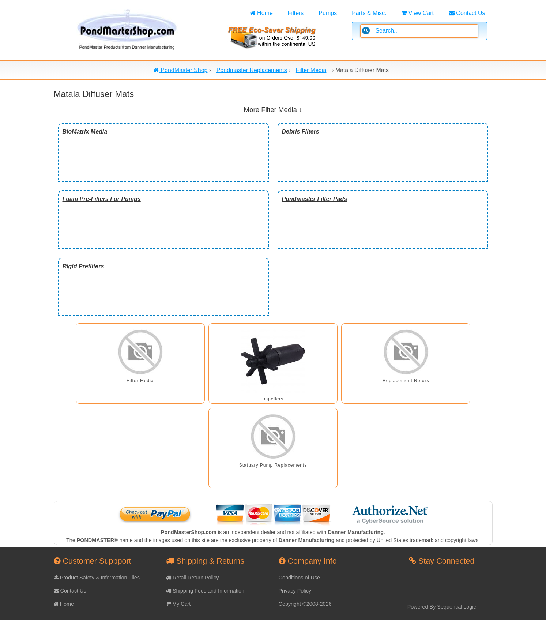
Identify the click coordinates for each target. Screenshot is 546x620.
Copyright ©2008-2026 (305, 604)
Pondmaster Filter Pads (314, 199)
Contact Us (467, 13)
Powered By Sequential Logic (441, 607)
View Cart (417, 13)
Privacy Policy (295, 591)
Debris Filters (300, 131)
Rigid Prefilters (83, 266)
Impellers (273, 398)
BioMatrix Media (85, 131)
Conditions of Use (299, 577)
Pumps (328, 13)
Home (261, 13)
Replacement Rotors (406, 380)
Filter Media (140, 380)
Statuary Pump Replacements (273, 465)
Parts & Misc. (369, 13)
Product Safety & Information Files (97, 577)
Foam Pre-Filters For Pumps (102, 199)
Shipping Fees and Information (205, 591)
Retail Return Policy (192, 577)
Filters (296, 13)
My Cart (178, 604)
